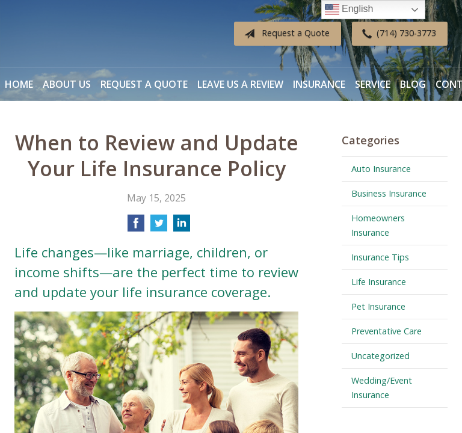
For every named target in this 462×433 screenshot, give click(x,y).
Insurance (319, 84)
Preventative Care (386, 331)
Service (372, 84)
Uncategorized (380, 355)
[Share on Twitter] (158, 226)
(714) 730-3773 (396, 33)
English (349, 9)
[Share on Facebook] (136, 226)
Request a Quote (284, 33)
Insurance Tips (380, 257)
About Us (67, 84)
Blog (413, 84)
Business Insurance (389, 193)
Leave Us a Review (240, 84)
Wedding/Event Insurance (381, 388)
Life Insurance (378, 281)
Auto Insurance (381, 168)
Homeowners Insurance (378, 225)
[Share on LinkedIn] (181, 226)
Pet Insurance (378, 306)
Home (19, 84)
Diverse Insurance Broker (89, 34)
